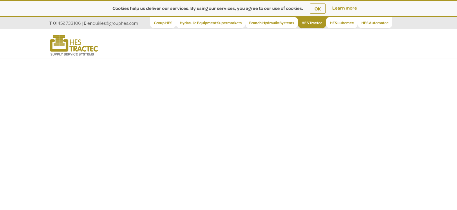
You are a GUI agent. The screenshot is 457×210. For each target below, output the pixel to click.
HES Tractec (312, 22)
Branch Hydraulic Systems (271, 22)
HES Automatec (375, 22)
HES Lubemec (342, 22)
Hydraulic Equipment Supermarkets (211, 22)
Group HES (163, 22)
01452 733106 (67, 23)
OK (317, 8)
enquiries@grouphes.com (112, 23)
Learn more (344, 7)
